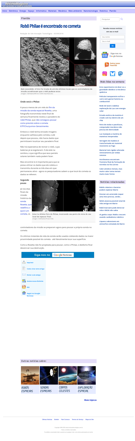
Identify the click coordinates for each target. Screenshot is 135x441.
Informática (41, 11)
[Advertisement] (10, 51)
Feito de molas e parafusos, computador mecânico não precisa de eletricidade (111, 127)
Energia (23, 11)
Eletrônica (13, 11)
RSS (28, 287)
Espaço (31, 11)
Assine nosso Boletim (35, 281)
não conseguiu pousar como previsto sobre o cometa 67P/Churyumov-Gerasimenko (38, 123)
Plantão (112, 11)
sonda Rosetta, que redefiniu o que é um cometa (26, 207)
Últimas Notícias (47, 419)
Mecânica (62, 11)
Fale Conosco (65, 419)
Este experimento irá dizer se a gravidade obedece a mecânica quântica (112, 89)
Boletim (56, 419)
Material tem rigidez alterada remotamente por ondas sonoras (111, 152)
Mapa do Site (90, 419)
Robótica (104, 11)
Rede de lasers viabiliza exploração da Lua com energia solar (112, 108)
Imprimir (30, 263)
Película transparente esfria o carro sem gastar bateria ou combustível (111, 99)
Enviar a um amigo (34, 275)
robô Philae (25, 120)
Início (4, 11)
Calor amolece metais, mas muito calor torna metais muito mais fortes (110, 171)
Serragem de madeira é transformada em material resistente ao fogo (110, 143)
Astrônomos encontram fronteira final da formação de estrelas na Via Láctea (112, 162)
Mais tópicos (90, 400)
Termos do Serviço (77, 419)
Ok (112, 46)
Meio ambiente (75, 11)
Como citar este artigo (35, 269)
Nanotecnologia (91, 11)
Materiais (52, 11)
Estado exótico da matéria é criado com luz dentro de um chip (111, 117)
